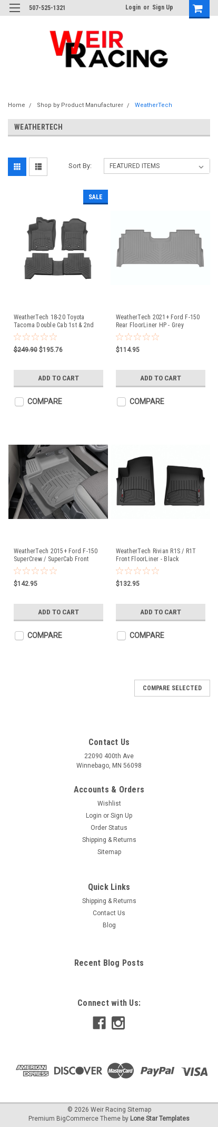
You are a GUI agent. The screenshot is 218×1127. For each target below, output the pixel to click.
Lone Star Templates (160, 1118)
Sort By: (80, 166)
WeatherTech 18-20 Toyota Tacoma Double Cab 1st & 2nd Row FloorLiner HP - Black (54, 321)
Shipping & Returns (109, 840)
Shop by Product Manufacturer (80, 105)
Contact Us (109, 913)
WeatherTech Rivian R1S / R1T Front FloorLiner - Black (156, 555)
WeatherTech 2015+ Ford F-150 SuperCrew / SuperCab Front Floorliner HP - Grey (56, 555)
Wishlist (109, 803)
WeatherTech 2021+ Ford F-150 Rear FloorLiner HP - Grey (158, 321)
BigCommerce (77, 1118)
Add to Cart (58, 378)
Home (16, 105)
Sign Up (162, 7)
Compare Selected (172, 688)
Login (133, 7)
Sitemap (109, 852)
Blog (109, 925)
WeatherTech (153, 105)
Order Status (109, 827)
